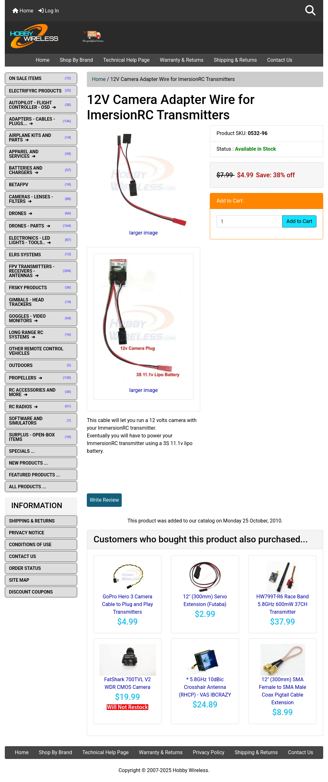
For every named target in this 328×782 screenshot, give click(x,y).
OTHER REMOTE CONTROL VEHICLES (36, 351)
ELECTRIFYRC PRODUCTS (41, 90)
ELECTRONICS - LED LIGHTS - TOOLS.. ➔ (41, 240)
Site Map (19, 580)
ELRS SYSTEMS (41, 254)
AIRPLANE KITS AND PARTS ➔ (41, 137)
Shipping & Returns (235, 60)
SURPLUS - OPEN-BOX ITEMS (41, 437)
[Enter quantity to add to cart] (250, 221)
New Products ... (28, 463)
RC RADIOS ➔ (41, 406)
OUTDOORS (41, 365)
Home (22, 11)
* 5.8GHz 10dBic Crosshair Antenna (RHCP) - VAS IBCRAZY (205, 687)
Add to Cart (299, 221)
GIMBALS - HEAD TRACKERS (41, 302)
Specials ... (22, 451)
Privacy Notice (26, 532)
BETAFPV (41, 184)
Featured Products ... (34, 474)
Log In (48, 11)
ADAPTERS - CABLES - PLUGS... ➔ (41, 121)
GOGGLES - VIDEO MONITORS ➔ (41, 318)
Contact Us (279, 60)
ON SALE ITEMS (41, 78)
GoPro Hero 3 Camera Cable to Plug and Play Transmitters (127, 604)
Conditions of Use (30, 544)
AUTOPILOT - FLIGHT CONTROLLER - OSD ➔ (41, 105)
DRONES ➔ (41, 213)
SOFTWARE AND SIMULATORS (41, 421)
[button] (310, 11)
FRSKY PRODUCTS (41, 287)
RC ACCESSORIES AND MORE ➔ (41, 392)
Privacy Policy (209, 752)
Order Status (25, 568)
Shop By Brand (76, 60)
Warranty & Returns (181, 60)
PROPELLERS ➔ (41, 377)
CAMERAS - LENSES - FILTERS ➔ (41, 199)
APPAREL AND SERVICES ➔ (41, 154)
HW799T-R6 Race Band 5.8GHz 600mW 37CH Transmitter (282, 604)
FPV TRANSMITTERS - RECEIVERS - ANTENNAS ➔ (41, 271)
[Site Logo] (58, 36)
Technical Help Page (126, 60)
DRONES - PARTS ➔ (41, 225)
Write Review (104, 500)
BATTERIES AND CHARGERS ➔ (41, 170)
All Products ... (27, 486)
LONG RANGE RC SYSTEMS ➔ (41, 334)
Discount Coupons (31, 591)
